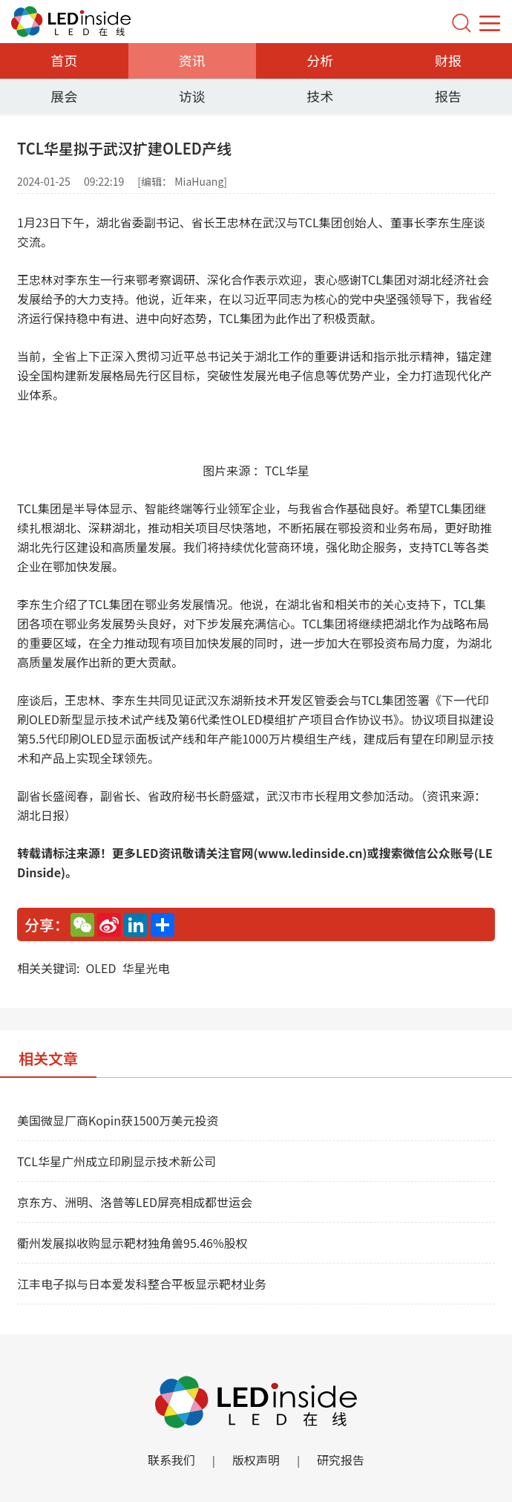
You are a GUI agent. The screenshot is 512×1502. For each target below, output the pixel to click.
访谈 (192, 95)
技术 (319, 95)
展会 (63, 95)
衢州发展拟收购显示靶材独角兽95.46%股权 (132, 1243)
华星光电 (145, 968)
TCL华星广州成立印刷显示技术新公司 (116, 1161)
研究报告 (340, 1460)
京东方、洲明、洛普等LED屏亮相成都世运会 (134, 1202)
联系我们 (171, 1460)
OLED (100, 968)
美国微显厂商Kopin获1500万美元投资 (117, 1120)
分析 (319, 60)
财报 (448, 60)
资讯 (192, 60)
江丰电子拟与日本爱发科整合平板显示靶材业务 (141, 1284)
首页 (63, 60)
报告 (448, 95)
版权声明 (256, 1460)
